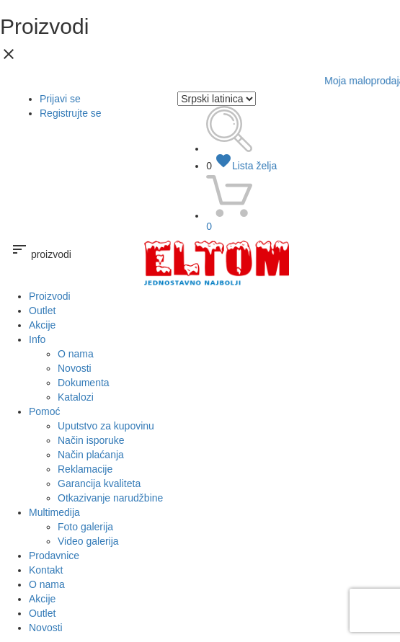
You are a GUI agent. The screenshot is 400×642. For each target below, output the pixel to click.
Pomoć (45, 411)
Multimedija (54, 512)
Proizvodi (50, 296)
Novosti (75, 368)
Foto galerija (85, 526)
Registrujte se (71, 113)
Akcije (42, 325)
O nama (76, 354)
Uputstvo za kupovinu (106, 426)
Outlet (42, 310)
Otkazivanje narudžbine (110, 498)
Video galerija (88, 541)
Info (37, 339)
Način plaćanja (91, 454)
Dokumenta (84, 382)
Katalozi (76, 397)
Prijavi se (60, 98)
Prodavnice (54, 555)
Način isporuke (91, 440)
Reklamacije (85, 469)
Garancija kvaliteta (99, 483)
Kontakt (46, 570)
